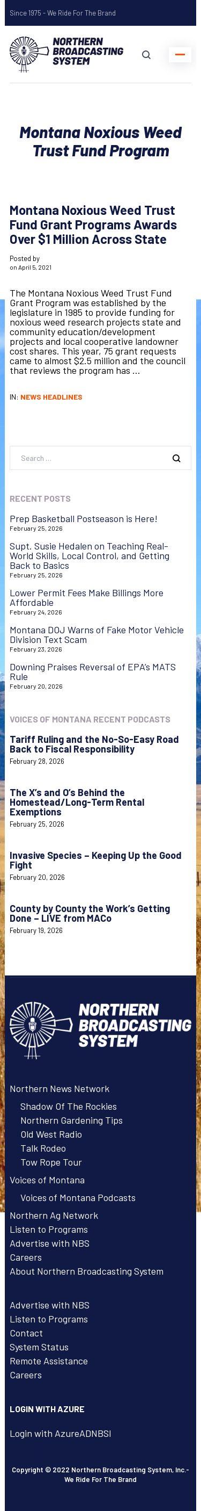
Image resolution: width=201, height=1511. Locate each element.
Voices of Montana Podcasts (78, 1197)
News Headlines (51, 396)
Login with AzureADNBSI (60, 1433)
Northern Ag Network (54, 1215)
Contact (26, 1333)
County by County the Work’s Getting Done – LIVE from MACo (90, 913)
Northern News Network (59, 1088)
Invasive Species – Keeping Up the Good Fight (96, 860)
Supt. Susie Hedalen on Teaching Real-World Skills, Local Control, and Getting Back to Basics (89, 555)
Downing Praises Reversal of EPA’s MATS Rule (93, 671)
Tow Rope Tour (51, 1162)
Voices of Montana (47, 1179)
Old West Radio (51, 1134)
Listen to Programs (49, 1229)
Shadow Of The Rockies (68, 1106)
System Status (39, 1347)
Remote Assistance (49, 1361)
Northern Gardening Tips (71, 1120)
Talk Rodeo (43, 1148)
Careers (26, 1257)
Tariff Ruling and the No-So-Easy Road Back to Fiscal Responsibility (94, 744)
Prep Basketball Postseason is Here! (84, 518)
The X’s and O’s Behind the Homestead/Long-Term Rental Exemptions (77, 802)
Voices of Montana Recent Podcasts (90, 719)
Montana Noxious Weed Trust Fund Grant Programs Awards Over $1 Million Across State (93, 224)
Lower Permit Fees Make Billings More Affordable (86, 597)
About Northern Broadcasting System (86, 1271)
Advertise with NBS (50, 1243)
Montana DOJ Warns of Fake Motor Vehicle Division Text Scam (97, 634)
